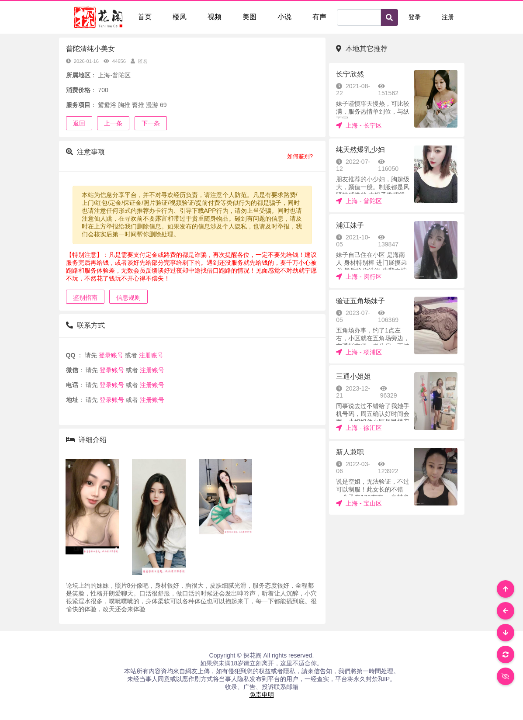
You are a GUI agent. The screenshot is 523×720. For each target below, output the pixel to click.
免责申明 (261, 694)
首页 (145, 17)
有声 (319, 17)
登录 (415, 17)
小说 (284, 17)
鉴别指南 (85, 297)
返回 (79, 123)
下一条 (151, 123)
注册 (448, 17)
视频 (215, 17)
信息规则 (128, 297)
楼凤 (180, 17)
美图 (249, 17)
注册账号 (150, 355)
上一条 (113, 123)
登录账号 (111, 355)
